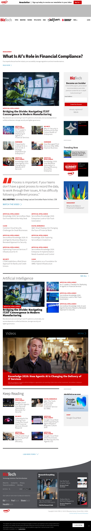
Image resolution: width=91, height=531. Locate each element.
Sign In (76, 112)
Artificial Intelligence (11, 108)
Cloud (5, 226)
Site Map (20, 501)
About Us (5, 499)
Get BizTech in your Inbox (65, 498)
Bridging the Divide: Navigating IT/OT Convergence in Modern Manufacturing (22, 312)
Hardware (18, 142)
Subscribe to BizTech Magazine (67, 516)
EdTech (6, 516)
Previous (5, 362)
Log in (88, 20)
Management (7, 52)
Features (29, 20)
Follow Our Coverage (82, 125)
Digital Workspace (38, 226)
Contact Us (14, 499)
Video (44, 20)
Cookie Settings (78, 525)
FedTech (15, 516)
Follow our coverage (82, 188)
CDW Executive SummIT (81, 185)
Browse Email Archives (64, 501)
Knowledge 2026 (82, 122)
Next (85, 362)
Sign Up (77, 2)
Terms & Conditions (9, 501)
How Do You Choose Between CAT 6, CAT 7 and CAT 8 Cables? (79, 174)
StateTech (25, 516)
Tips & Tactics (37, 20)
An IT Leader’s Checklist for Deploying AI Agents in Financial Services (22, 134)
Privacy (22, 499)
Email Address (68, 96)
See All (83, 276)
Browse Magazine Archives (65, 520)
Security (47, 126)
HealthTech (8, 520)
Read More (8, 65)
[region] (45, 526)
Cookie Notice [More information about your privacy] (21, 529)
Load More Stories (29, 454)
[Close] (89, 526)
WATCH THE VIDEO (13, 204)
